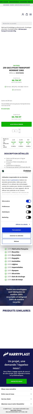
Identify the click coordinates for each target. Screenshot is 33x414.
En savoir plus (5, 108)
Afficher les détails (22, 224)
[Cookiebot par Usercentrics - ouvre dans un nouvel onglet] (23, 171)
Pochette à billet (12, 29)
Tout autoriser (16, 230)
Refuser (16, 241)
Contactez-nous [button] (16, 381)
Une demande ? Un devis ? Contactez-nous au (16, 5)
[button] (23, 14)
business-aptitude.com (20, 412)
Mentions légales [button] (16, 410)
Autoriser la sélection (16, 235)
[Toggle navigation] (30, 14)
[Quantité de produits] (14, 131)
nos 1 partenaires (13, 180)
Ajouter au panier (16, 124)
